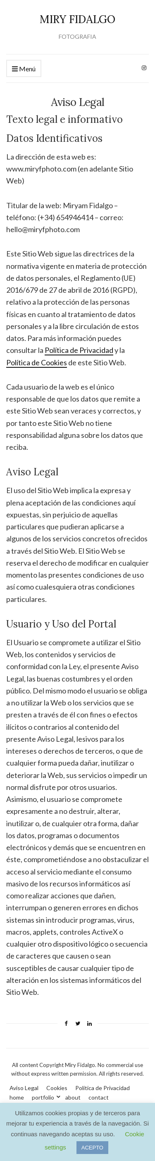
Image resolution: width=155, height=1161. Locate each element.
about (73, 1097)
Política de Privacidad (79, 350)
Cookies (56, 1087)
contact (98, 1097)
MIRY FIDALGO (77, 19)
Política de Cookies (36, 362)
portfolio (43, 1097)
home (17, 1097)
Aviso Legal (24, 1087)
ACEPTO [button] (92, 1148)
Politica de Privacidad (102, 1087)
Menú (24, 69)
